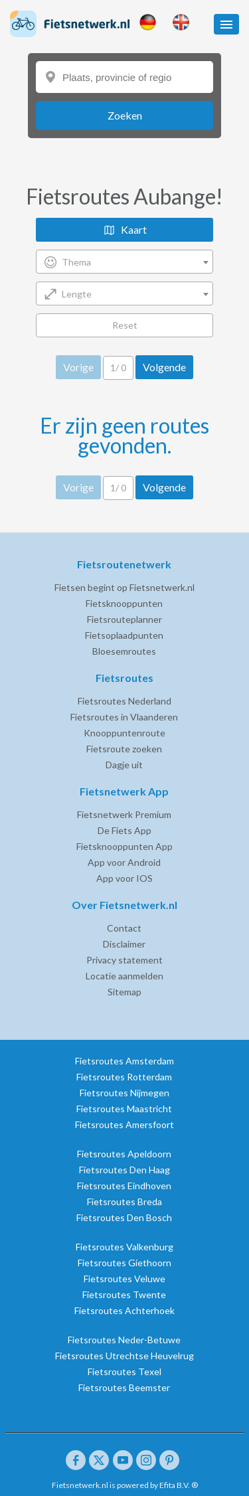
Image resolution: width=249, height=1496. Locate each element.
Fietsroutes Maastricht (124, 1108)
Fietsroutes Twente (124, 1294)
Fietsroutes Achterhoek (124, 1310)
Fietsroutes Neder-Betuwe (124, 1339)
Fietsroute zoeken (124, 748)
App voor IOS (124, 878)
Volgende (164, 367)
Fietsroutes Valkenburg (124, 1246)
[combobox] (124, 262)
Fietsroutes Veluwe (124, 1278)
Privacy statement (124, 959)
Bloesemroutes (124, 651)
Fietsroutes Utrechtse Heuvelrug (124, 1355)
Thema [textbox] (76, 262)
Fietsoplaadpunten (124, 635)
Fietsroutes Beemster (124, 1387)
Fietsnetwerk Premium (124, 814)
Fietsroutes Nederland (124, 700)
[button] (226, 24)
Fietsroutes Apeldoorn (124, 1153)
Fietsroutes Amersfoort (124, 1124)
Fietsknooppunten (124, 603)
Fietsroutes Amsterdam (124, 1060)
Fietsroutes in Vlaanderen (124, 716)
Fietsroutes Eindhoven (124, 1185)
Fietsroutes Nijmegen (124, 1092)
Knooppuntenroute (124, 732)
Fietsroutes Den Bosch (124, 1217)
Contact (124, 928)
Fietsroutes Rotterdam (124, 1076)
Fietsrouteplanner (124, 619)
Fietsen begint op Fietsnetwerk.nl (124, 587)
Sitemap (124, 991)
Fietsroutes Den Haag (124, 1169)
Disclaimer (124, 944)
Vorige (78, 367)
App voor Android (124, 862)
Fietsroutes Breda (124, 1201)
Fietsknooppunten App (124, 846)
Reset (124, 325)
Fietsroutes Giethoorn (124, 1262)
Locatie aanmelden (124, 975)
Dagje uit (124, 764)
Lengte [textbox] (77, 293)
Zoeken (125, 115)
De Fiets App (124, 830)
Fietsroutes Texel (124, 1371)
